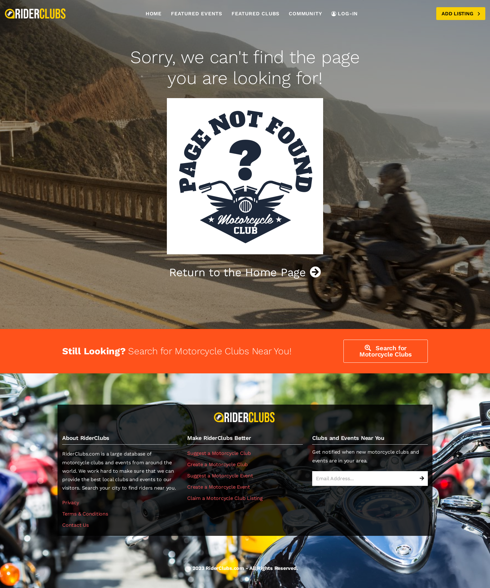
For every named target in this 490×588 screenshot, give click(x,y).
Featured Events (196, 14)
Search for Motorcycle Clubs (385, 351)
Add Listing (461, 14)
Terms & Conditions (85, 514)
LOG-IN (344, 14)
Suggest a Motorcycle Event (220, 476)
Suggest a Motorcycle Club (219, 453)
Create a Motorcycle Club (217, 464)
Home (154, 14)
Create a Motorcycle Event (218, 487)
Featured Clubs (255, 14)
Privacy (70, 503)
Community (305, 14)
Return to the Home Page (245, 272)
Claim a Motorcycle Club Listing (225, 498)
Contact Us (75, 525)
